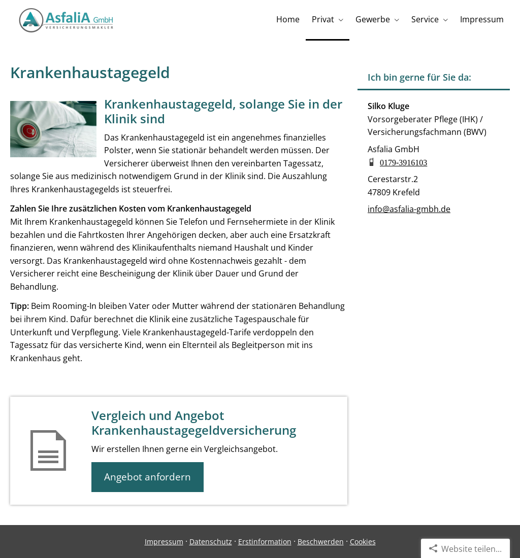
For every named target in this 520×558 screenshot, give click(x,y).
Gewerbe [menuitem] (372, 19)
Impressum (164, 541)
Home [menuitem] (288, 19)
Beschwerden (321, 541)
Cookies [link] (363, 541)
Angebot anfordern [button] (147, 476)
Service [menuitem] (425, 19)
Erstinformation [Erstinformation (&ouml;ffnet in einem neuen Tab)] (264, 541)
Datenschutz (210, 541)
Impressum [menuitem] (482, 19)
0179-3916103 (403, 162)
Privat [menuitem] (323, 19)
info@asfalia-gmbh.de (409, 209)
